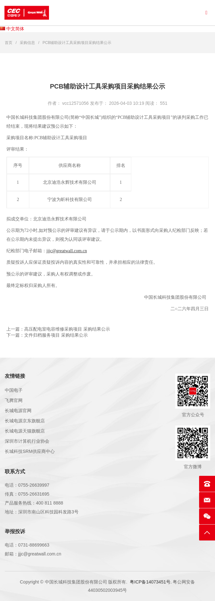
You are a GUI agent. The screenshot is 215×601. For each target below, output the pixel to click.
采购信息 (27, 42)
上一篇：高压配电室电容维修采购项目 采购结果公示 (58, 329)
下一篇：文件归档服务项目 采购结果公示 (47, 335)
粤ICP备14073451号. (151, 581)
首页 (8, 42)
